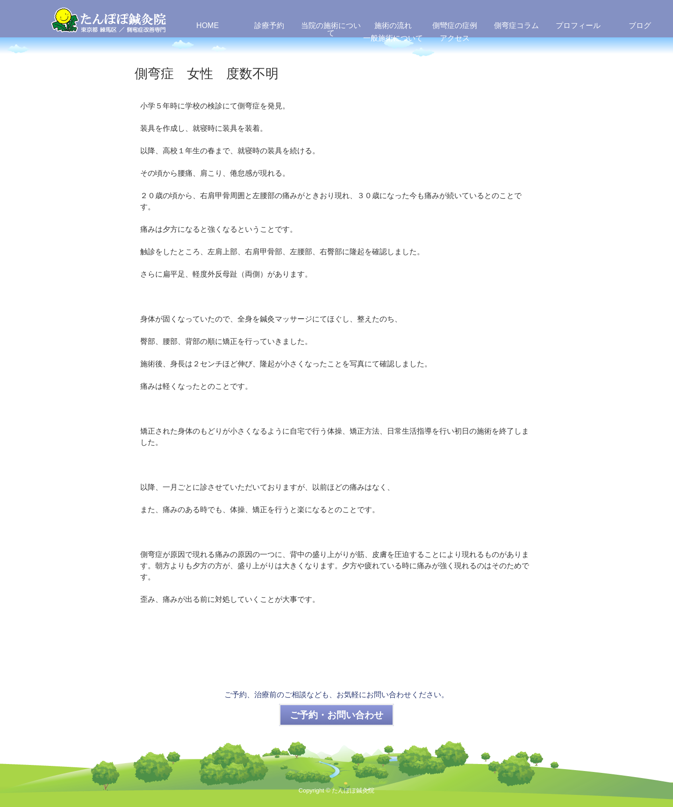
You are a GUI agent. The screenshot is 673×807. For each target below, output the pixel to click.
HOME (207, 25)
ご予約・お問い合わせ (336, 715)
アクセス (455, 38)
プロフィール (578, 25)
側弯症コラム (516, 25)
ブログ (640, 25)
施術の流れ (393, 25)
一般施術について (393, 38)
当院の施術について (331, 29)
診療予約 (269, 25)
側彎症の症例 (454, 25)
